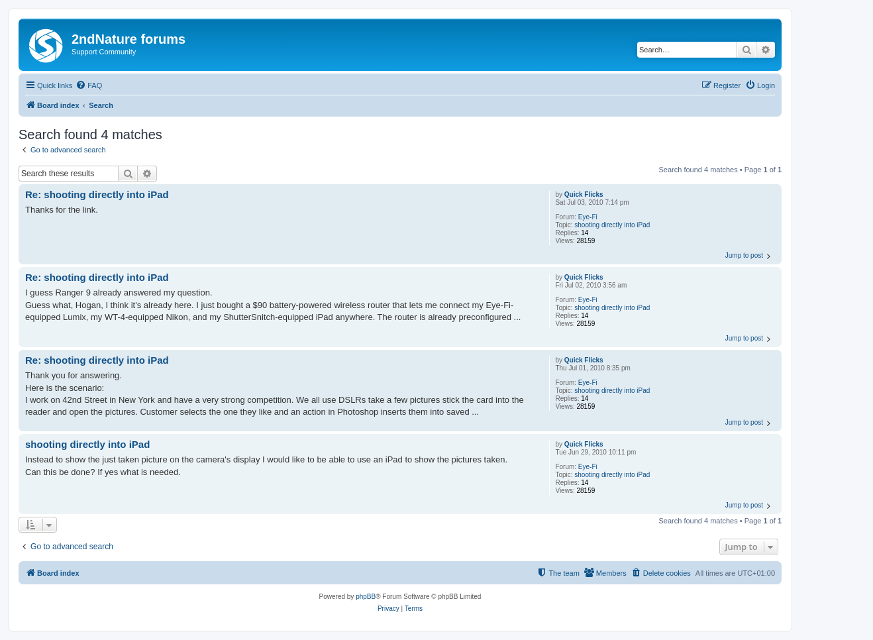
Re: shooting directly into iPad (97, 194)
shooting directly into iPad (612, 225)
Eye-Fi (587, 217)
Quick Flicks (583, 194)
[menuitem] (89, 85)
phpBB (366, 596)
